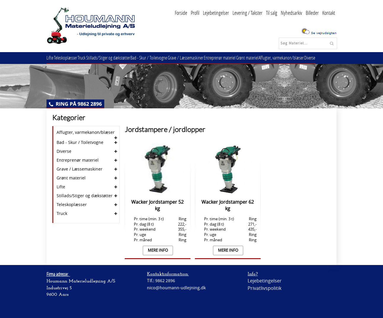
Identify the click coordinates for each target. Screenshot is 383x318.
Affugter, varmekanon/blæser (297, 57)
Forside (181, 12)
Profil (195, 12)
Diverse (327, 57)
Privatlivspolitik (264, 288)
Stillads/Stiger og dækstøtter (115, 57)
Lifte (51, 57)
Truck (86, 57)
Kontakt (328, 12)
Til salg (271, 12)
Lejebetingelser (216, 12)
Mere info (158, 250)
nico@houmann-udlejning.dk (176, 288)
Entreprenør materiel (232, 57)
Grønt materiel (261, 57)
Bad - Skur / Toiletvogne (157, 57)
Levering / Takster (247, 12)
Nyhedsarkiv (291, 12)
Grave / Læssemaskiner (196, 57)
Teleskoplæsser (68, 57)
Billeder (312, 12)
